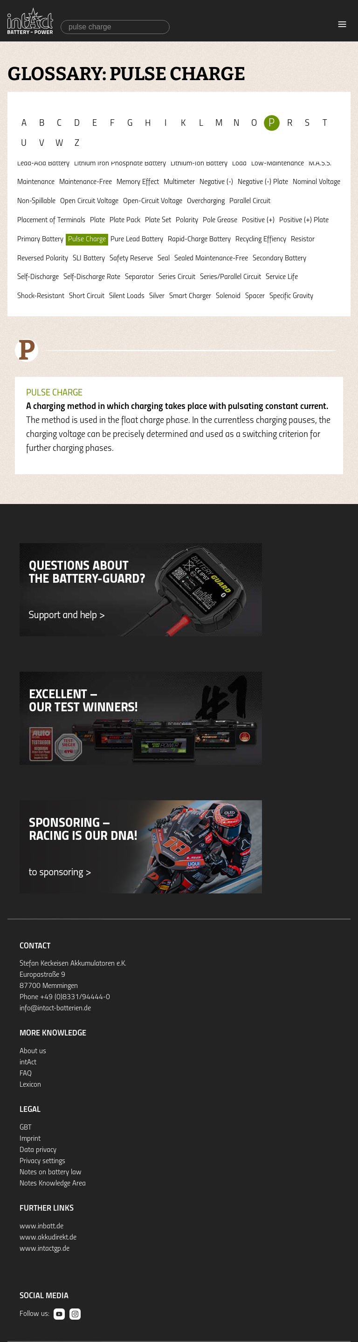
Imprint (30, 1139)
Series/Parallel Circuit (230, 277)
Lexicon (30, 1085)
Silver (157, 296)
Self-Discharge (38, 277)
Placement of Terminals (51, 220)
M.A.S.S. (320, 163)
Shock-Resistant (40, 296)
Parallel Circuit (249, 201)
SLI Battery (89, 258)
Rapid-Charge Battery (199, 239)
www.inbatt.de (41, 1226)
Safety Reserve (131, 258)
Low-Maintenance (277, 163)
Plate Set (158, 220)
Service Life (282, 277)
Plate (97, 220)
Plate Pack (125, 220)
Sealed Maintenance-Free (211, 258)
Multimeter (179, 182)
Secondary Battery (279, 258)
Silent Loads (127, 296)
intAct (28, 1062)
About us (33, 1051)
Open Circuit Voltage (89, 201)
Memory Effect (138, 182)
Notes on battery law (51, 1172)
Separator (139, 277)
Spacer (255, 296)
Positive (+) (258, 220)
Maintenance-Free (85, 182)
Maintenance (36, 182)
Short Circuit (86, 296)
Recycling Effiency (260, 239)
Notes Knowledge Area (53, 1183)
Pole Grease (220, 220)
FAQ (26, 1073)
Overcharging (206, 201)
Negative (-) (216, 182)
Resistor (303, 239)
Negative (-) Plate (263, 182)
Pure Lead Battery (136, 239)
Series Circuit (176, 277)
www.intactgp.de (44, 1249)
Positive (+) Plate (304, 220)
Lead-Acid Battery (43, 163)
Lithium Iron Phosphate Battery (120, 163)
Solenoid (228, 296)
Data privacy (38, 1150)
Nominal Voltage (316, 182)
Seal (164, 258)
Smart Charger (190, 296)
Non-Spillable (36, 201)
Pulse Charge (87, 239)
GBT (26, 1127)
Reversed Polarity (42, 258)
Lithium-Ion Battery (199, 163)
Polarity (187, 220)
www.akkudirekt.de (48, 1237)
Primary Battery (40, 239)
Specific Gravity (291, 296)
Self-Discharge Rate (91, 277)
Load (239, 163)
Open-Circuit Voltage (152, 201)
